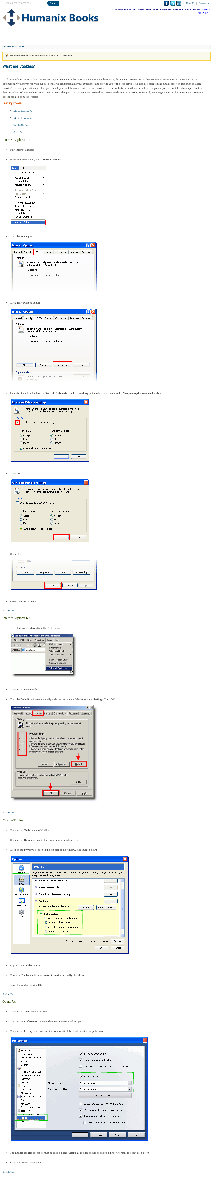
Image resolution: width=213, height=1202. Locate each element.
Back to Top (8, 610)
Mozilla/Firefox (20, 125)
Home (6, 46)
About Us (190, 3)
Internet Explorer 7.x (22, 111)
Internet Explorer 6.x (22, 118)
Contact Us (204, 3)
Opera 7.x (17, 132)
